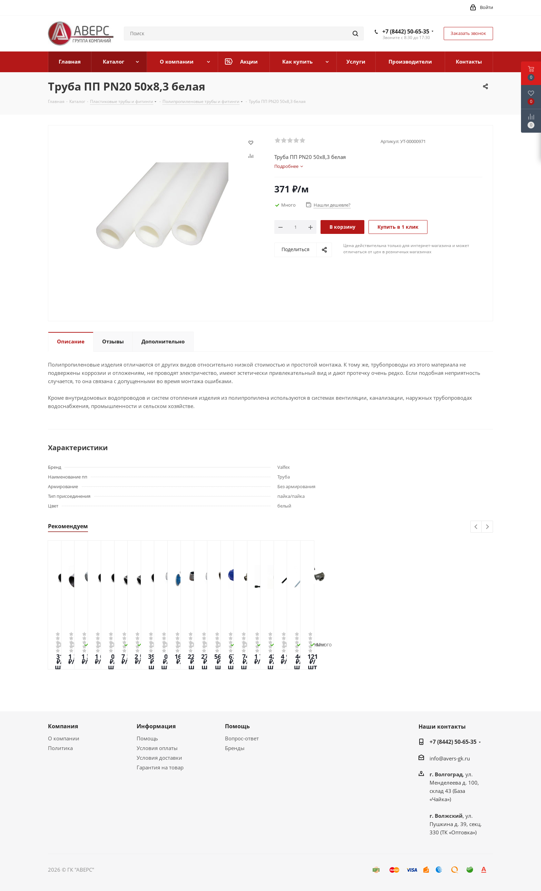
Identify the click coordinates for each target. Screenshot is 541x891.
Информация (156, 726)
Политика (60, 748)
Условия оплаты (157, 748)
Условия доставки (159, 757)
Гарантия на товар (160, 767)
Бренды (235, 748)
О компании (63, 738)
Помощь (147, 738)
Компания (63, 726)
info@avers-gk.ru (450, 758)
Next (487, 527)
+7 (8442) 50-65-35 (405, 31)
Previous (476, 527)
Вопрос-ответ (242, 738)
